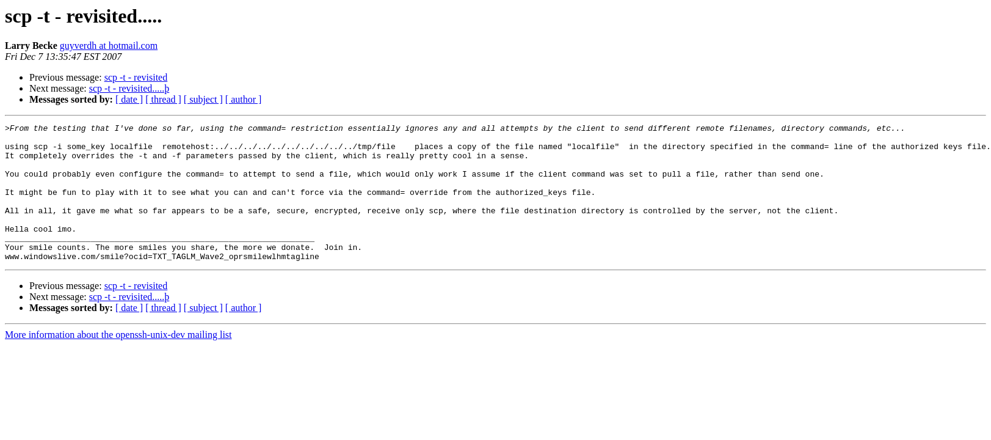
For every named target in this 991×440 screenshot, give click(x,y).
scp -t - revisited (136, 77)
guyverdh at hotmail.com (109, 45)
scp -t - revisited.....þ (129, 88)
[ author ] (243, 99)
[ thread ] (163, 99)
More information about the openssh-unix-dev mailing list (118, 362)
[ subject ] (203, 99)
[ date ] (129, 99)
